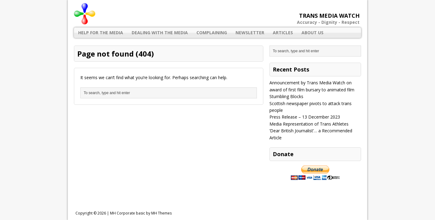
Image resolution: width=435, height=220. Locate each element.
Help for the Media (100, 32)
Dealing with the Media (160, 32)
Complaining (211, 32)
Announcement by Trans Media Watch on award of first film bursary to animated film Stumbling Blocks (311, 89)
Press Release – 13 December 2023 (304, 117)
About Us (313, 32)
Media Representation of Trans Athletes (309, 124)
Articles (283, 32)
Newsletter (250, 32)
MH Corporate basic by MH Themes (141, 213)
